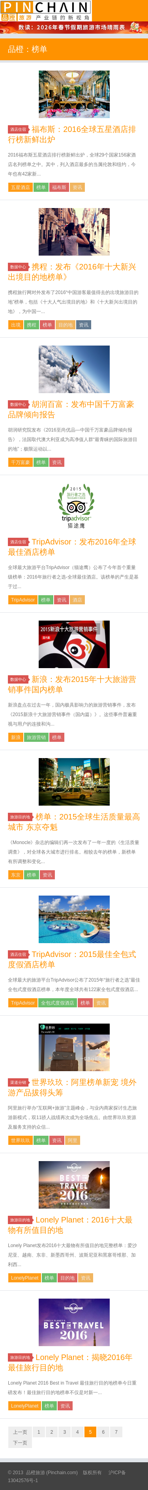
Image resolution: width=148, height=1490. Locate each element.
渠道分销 (19, 1082)
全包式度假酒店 (57, 1003)
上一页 (20, 1432)
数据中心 (19, 267)
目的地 (65, 325)
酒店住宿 (19, 129)
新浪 (16, 737)
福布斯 (59, 187)
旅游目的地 (21, 817)
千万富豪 (20, 462)
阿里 (72, 1140)
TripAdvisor (23, 600)
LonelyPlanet (24, 1278)
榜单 (41, 187)
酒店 (77, 600)
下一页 (20, 1443)
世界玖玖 (20, 1140)
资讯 (77, 187)
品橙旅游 (46, 10)
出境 (16, 325)
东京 (16, 875)
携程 (31, 325)
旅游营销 (36, 737)
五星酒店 (20, 187)
